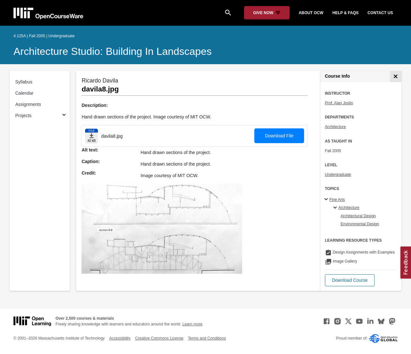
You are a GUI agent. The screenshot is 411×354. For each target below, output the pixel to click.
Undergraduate (338, 174)
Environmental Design (360, 224)
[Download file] (91, 136)
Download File (279, 135)
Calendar (24, 93)
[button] (350, 280)
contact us (380, 13)
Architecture (335, 127)
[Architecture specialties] (336, 208)
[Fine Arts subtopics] (327, 199)
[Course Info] (395, 76)
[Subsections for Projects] (64, 115)
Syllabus (23, 81)
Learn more (192, 324)
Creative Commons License (159, 338)
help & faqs (345, 13)
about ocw (311, 13)
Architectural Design (358, 216)
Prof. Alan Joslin (339, 103)
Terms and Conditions (207, 338)
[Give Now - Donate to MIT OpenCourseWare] (267, 13)
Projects (23, 115)
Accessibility (120, 338)
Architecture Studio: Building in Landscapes (112, 51)
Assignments (28, 104)
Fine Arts (337, 199)
